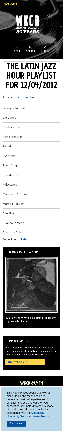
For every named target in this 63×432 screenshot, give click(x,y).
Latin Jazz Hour (27, 97)
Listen (45, 51)
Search (30, 51)
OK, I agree (16, 423)
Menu (17, 51)
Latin (24, 239)
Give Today (16, 362)
